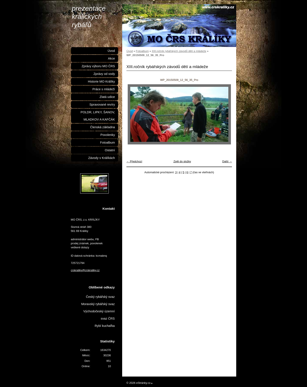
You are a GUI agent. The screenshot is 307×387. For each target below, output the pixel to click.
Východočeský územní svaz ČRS (99, 315)
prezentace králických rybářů (89, 16)
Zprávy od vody (104, 74)
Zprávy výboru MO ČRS (98, 66)
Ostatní (110, 150)
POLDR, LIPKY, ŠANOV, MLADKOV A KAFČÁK (98, 116)
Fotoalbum (142, 51)
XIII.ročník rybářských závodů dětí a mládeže (179, 51)
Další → (227, 161)
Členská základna (102, 127)
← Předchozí (134, 161)
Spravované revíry (102, 104)
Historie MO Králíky (101, 81)
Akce (111, 58)
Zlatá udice (107, 97)
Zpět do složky (182, 161)
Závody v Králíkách (101, 158)
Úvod (129, 51)
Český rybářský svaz (100, 296)
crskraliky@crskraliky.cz (85, 270)
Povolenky (107, 135)
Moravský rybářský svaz (98, 304)
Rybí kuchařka (105, 325)
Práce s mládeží (103, 89)
